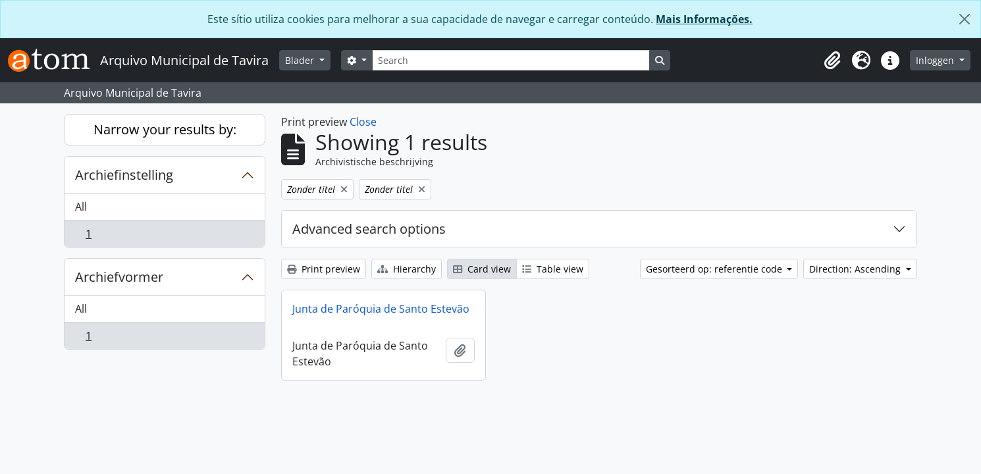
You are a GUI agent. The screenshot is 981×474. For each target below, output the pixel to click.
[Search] (511, 60)
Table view (552, 269)
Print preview (323, 269)
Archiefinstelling (124, 175)
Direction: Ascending (856, 269)
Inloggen (936, 60)
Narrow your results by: (164, 129)
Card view (482, 269)
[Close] (964, 19)
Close (363, 122)
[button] (832, 60)
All (81, 206)
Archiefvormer (119, 277)
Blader (301, 60)
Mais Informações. (704, 19)
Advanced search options (369, 229)
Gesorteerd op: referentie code (715, 269)
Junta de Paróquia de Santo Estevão (380, 309)
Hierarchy (406, 269)
